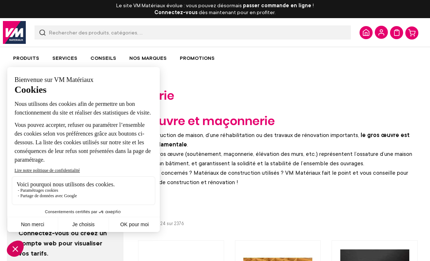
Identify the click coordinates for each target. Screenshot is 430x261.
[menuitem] (26, 58)
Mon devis (396, 32)
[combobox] (193, 32)
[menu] (215, 58)
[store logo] (14, 32)
